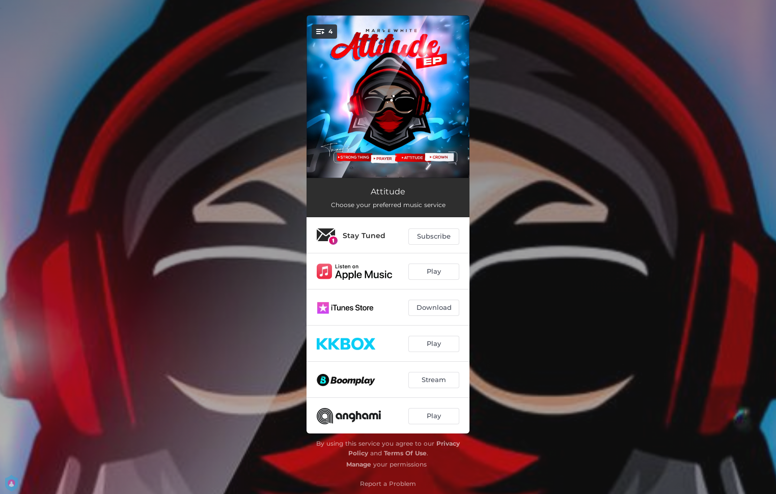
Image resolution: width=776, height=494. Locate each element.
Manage (358, 464)
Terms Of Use (405, 453)
